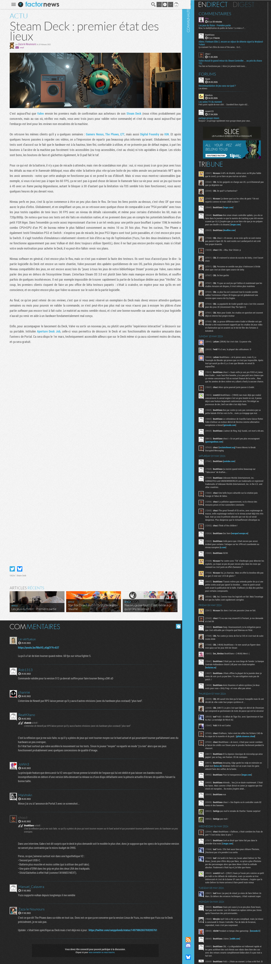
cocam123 (215, 111)
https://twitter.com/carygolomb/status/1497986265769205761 (122, 930)
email (20, 47)
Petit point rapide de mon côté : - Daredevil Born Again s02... (229, 104)
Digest (249, 4)
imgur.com (234, 207)
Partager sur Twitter (11, 568)
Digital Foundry (148, 134)
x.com (231, 566)
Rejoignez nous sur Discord (194, 945)
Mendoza (214, 94)
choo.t (213, 53)
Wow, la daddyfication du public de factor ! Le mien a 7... (227, 27)
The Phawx (110, 134)
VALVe (11, 575)
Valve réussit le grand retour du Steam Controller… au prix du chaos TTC (233, 61)
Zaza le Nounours (26, 44)
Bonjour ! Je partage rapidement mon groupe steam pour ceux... (230, 120)
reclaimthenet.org (233, 463)
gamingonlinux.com (232, 458)
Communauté (194, 465)
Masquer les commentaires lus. (177, 626)
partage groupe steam (214, 118)
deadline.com (235, 233)
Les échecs (208, 88)
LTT (121, 134)
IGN (165, 134)
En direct (218, 4)
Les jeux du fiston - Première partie (220, 25)
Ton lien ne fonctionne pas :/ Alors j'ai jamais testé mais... (228, 65)
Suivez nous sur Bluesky (194, 957)
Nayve (213, 78)
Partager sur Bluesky (18, 568)
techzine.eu (225, 687)
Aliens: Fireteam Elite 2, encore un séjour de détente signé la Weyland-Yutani (232, 43)
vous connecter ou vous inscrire (100, 952)
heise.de (234, 791)
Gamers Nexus (93, 134)
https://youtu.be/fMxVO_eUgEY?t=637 (37, 647)
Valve (40, 113)
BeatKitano (215, 34)
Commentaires (220, 13)
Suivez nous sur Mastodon (194, 951)
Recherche (152, 4)
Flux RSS (194, 939)
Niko (213, 18)
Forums (213, 73)
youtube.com (235, 477)
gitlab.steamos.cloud (221, 762)
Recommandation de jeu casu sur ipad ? (223, 85)
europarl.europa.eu (245, 552)
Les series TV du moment (216, 101)
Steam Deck (132, 113)
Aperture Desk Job (47, 331)
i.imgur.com (233, 873)
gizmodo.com (245, 440)
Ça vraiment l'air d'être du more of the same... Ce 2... (225, 46)
